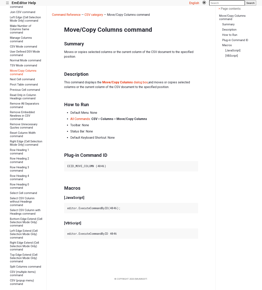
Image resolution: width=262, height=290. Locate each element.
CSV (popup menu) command (22, 282)
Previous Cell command (25, 90)
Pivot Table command (24, 84)
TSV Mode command (23, 65)
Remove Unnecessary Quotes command (23, 126)
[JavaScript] (232, 50)
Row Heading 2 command (19, 160)
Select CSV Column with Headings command (25, 212)
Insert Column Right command (22, 5)
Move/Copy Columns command (23, 72)
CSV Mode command (23, 46)
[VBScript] (231, 55)
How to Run (229, 35)
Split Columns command (25, 266)
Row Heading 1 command (19, 151)
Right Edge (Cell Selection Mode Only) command (26, 143)
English (194, 3)
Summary (228, 24)
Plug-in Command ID (235, 40)
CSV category (94, 15)
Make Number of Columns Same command (20, 29)
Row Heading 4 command (19, 177)
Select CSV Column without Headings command (22, 202)
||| (7, 3)
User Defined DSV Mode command (25, 53)
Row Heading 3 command (19, 169)
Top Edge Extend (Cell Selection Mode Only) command (23, 258)
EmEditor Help (24, 3)
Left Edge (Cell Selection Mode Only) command (25, 19)
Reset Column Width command (23, 134)
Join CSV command (22, 12)
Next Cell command (22, 79)
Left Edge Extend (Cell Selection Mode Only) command (24, 234)
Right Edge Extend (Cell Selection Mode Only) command (24, 246)
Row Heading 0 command (19, 186)
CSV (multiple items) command (23, 273)
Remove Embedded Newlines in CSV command (22, 116)
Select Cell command (23, 193)
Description (229, 29)
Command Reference (66, 15)
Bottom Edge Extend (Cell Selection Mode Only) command (26, 222)
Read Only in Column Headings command (23, 96)
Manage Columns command (21, 39)
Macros (227, 45)
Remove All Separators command (24, 105)
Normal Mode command (25, 60)
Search (250, 3)
